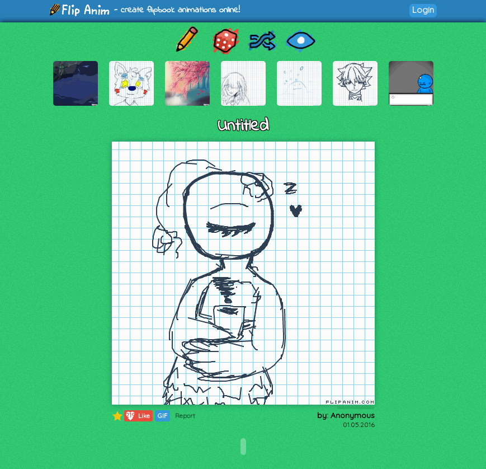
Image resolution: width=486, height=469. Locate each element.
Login (423, 9)
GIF (162, 416)
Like (137, 415)
